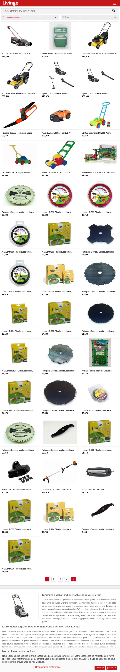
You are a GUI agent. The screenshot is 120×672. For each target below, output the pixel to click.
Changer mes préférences (47, 667)
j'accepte (111, 667)
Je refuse (100, 667)
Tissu (112, 647)
